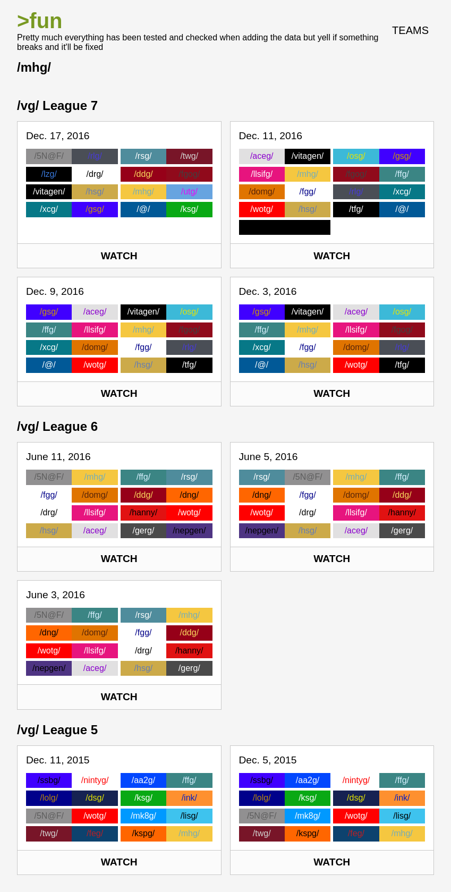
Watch (119, 255)
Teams (410, 30)
